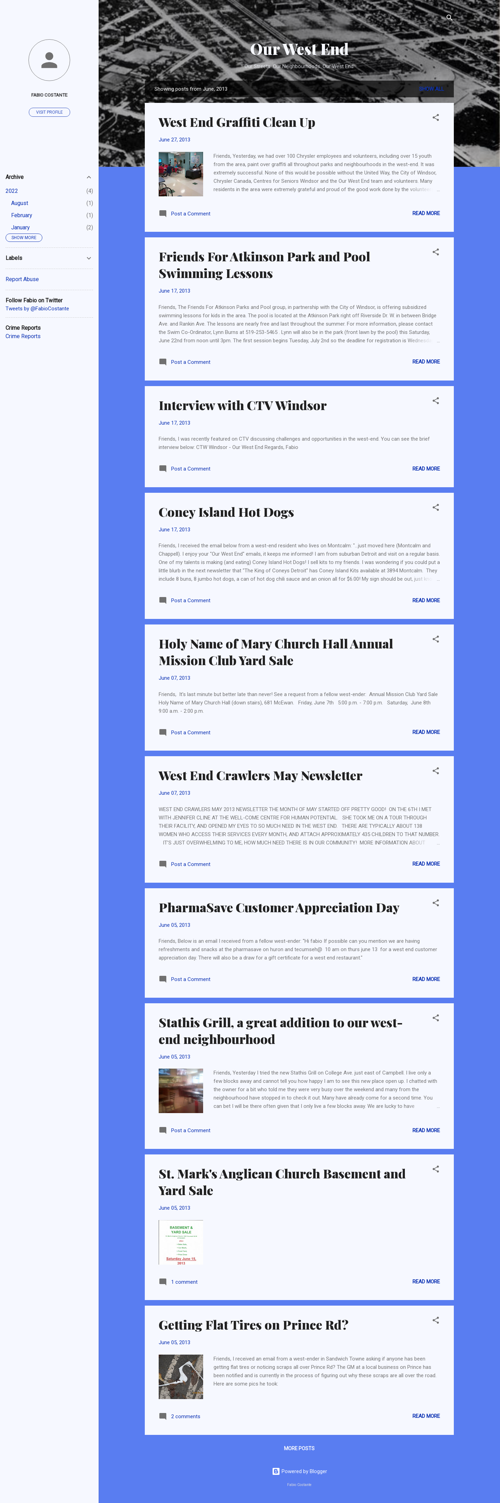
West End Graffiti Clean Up (237, 121)
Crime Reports (23, 336)
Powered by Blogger (299, 1471)
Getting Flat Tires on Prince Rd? (254, 1324)
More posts (299, 1448)
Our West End (299, 48)
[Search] (449, 19)
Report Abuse (22, 279)
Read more (426, 213)
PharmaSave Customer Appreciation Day (279, 907)
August (19, 203)
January (20, 227)
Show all (431, 89)
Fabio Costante (49, 95)
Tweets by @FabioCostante (37, 308)
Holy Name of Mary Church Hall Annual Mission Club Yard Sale (276, 651)
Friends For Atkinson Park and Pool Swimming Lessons (264, 264)
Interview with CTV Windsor (243, 405)
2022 (12, 191)
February (21, 215)
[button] (436, 118)
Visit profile (49, 112)
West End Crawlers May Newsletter (260, 775)
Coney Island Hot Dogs (226, 511)
